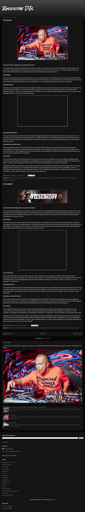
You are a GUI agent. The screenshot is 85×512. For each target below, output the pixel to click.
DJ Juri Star (5, 469)
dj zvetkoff (41, 328)
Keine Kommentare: (23, 325)
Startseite (43, 333)
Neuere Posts (8, 333)
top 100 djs (75, 328)
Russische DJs (17, 8)
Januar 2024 (5, 508)
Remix (58, 178)
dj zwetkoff (47, 328)
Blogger (53, 499)
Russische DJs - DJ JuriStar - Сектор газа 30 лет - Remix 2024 (28, 407)
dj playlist (40, 178)
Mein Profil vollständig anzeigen (11, 451)
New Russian (6, 482)
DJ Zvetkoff (7, 184)
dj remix (46, 178)
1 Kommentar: (21, 175)
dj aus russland (26, 178)
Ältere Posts (78, 333)
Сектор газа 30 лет (7, 495)
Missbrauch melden (9, 455)
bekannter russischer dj (14, 178)
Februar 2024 (6, 506)
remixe (62, 178)
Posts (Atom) (46, 338)
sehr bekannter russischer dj (63, 328)
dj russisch (52, 178)
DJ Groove (7, 20)
